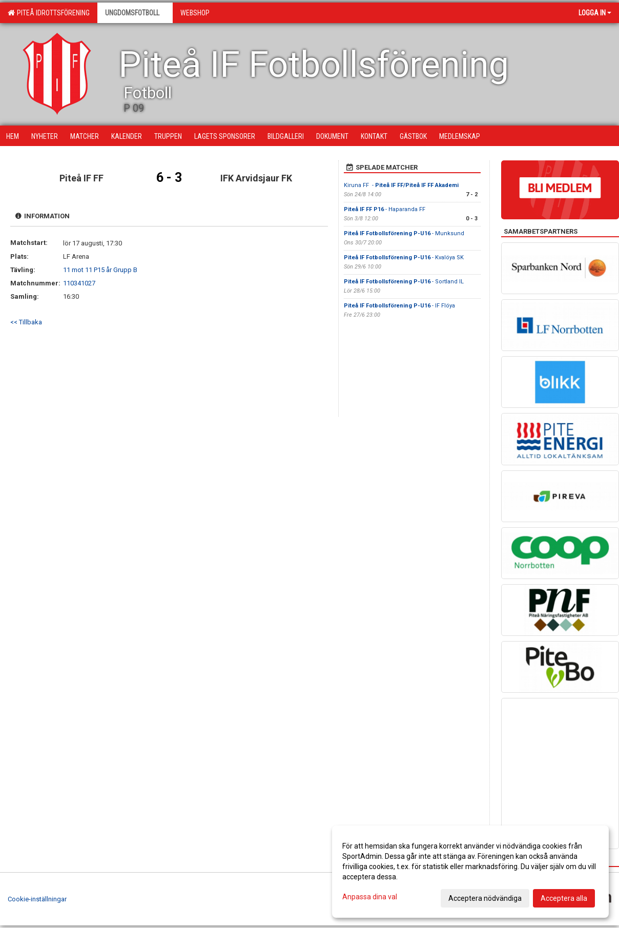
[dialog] (470, 872)
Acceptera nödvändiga (485, 898)
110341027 (79, 283)
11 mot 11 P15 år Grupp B (100, 270)
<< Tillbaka (26, 322)
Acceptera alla (564, 898)
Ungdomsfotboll (135, 13)
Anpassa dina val (369, 897)
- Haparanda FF (385, 209)
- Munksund (404, 233)
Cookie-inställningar (37, 899)
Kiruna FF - (401, 185)
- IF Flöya (399, 305)
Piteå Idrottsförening (49, 13)
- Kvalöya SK (404, 257)
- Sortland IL (404, 281)
